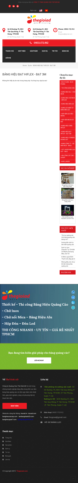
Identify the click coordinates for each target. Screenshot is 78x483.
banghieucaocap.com (9, 416)
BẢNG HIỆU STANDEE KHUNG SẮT (68, 138)
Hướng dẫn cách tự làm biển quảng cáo (67, 243)
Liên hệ (8, 58)
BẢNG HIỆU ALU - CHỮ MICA (68, 93)
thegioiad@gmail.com (57, 417)
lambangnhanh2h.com (26, 416)
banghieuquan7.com (9, 419)
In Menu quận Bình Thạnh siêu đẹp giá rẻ (68, 258)
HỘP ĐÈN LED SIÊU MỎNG (67, 115)
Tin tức (55, 51)
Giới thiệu (21, 51)
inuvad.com (32, 413)
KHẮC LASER (65, 161)
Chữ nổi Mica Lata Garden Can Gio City (67, 217)
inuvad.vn (24, 413)
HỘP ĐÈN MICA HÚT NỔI (67, 121)
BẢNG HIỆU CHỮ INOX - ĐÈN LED (68, 99)
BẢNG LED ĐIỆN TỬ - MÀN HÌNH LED (67, 109)
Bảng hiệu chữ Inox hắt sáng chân (67, 185)
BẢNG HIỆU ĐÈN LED (67, 104)
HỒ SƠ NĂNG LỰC (52, 422)
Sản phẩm (34, 51)
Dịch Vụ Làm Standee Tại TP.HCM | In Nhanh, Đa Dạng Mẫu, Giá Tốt (68, 250)
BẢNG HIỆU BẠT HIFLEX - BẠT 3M (66, 132)
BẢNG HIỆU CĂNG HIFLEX (66, 127)
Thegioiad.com (22, 471)
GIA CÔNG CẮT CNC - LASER (68, 156)
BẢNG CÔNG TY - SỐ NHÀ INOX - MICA (67, 144)
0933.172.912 (39, 42)
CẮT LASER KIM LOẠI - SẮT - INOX (68, 150)
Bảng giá (65, 51)
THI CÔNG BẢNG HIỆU (68, 88)
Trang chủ (9, 51)
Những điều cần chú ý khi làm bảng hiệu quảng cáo (68, 264)
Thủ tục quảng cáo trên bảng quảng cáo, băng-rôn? (68, 237)
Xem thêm (14, 406)
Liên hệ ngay (39, 360)
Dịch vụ (45, 51)
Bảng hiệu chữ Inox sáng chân (67, 200)
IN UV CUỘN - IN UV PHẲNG (67, 83)
